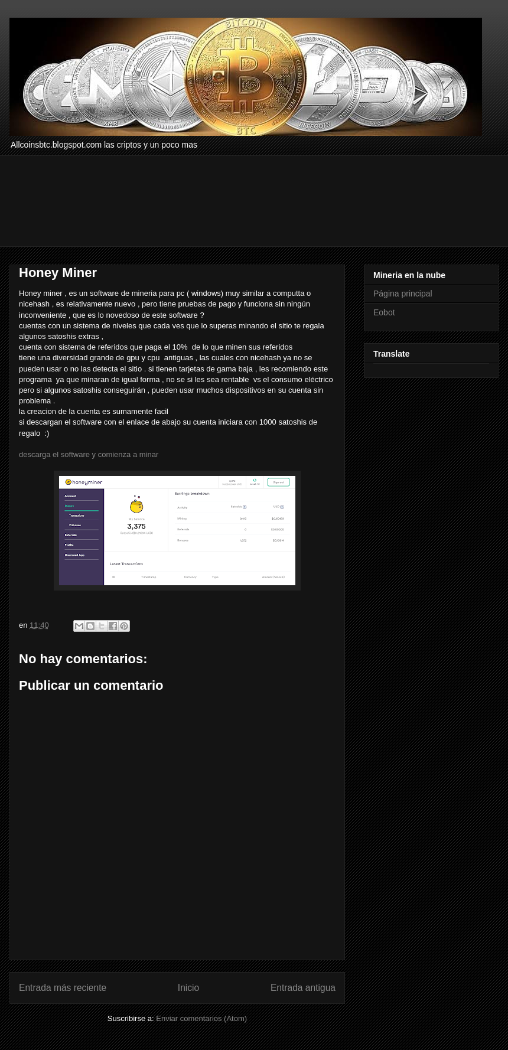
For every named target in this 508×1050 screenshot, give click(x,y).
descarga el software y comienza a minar (88, 454)
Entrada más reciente (62, 988)
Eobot (384, 312)
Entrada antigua (303, 988)
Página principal (402, 293)
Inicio (188, 988)
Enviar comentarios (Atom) (201, 1018)
